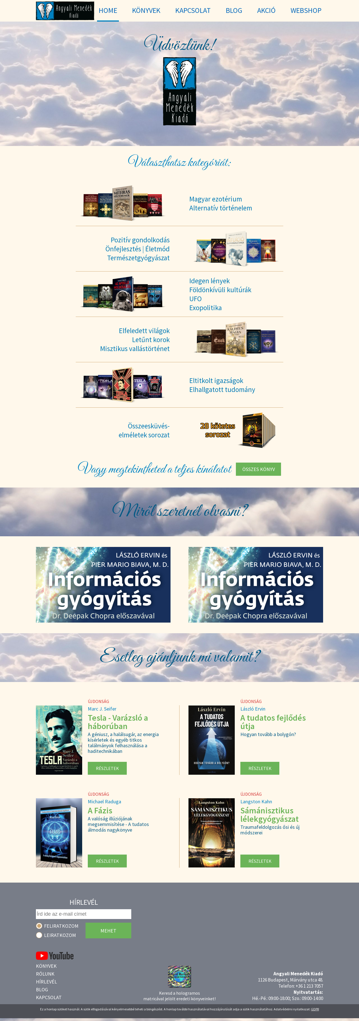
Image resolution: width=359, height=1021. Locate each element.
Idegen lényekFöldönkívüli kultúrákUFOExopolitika (220, 294)
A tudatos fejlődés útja (273, 721)
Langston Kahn (256, 801)
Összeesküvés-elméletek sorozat (144, 430)
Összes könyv (258, 469)
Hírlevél (46, 981)
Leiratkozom (60, 935)
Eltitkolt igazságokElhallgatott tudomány (222, 385)
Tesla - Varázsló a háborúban (118, 721)
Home (108, 10)
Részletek (107, 768)
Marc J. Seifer (102, 709)
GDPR (315, 1009)
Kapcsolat (49, 997)
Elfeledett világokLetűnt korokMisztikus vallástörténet (135, 339)
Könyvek (46, 966)
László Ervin (252, 709)
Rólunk (45, 974)
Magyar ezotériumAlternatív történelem (220, 203)
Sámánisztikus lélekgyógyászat (269, 814)
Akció (266, 10)
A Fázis (100, 810)
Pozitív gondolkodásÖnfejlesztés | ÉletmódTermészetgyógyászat (137, 248)
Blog (42, 989)
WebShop (306, 10)
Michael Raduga (104, 801)
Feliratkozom (61, 926)
